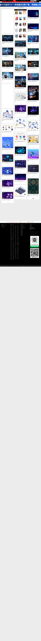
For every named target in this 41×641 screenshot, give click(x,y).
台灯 (17, 247)
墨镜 (15, 251)
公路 (15, 235)
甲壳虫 (16, 258)
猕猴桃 (18, 243)
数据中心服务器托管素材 (7, 548)
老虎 (17, 225)
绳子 (15, 254)
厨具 (15, 248)
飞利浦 (16, 243)
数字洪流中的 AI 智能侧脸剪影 (9, 70)
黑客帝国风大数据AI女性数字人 (9, 143)
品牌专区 (22, 235)
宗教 (17, 233)
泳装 (17, 248)
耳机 (17, 228)
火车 (17, 246)
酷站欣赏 (12, 0)
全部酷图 (22, 229)
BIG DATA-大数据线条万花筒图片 (10, 521)
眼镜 (15, 244)
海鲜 (15, 255)
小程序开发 (22, 0)
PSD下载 (19, 0)
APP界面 (22, 232)
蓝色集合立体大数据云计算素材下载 (8, 326)
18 (27, 0)
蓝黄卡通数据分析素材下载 (7, 366)
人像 (15, 232)
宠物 (17, 245)
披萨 (15, 234)
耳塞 (17, 244)
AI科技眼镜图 (5, 132)
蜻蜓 (17, 253)
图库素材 (14, 0)
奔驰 (17, 240)
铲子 (15, 247)
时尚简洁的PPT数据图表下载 (8, 463)
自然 (15, 231)
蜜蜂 (15, 242)
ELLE (15, 239)
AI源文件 (17, 0)
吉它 (17, 254)
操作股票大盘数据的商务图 (8, 273)
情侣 (17, 242)
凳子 (17, 236)
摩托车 (18, 232)
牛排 (17, 255)
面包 (17, 234)
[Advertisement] (8, 21)
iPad (15, 240)
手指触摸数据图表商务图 (7, 230)
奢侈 (15, 236)
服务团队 (31, 226)
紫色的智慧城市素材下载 (7, 500)
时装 (15, 225)
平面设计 (22, 230)
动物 (17, 226)
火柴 (15, 246)
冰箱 (17, 235)
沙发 (15, 229)
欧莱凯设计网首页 (23, 225)
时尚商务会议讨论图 (7, 190)
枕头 (17, 250)
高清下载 (22, 228)
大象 (17, 231)
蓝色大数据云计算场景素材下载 (9, 354)
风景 (15, 226)
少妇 (15, 233)
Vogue (18, 239)
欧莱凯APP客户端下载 (32, 228)
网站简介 (31, 225)
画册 (15, 237)
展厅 (15, 256)
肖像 (17, 237)
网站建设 (25, 0)
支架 (15, 250)
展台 (17, 256)
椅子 (15, 228)
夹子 (17, 258)
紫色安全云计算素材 (6, 533)
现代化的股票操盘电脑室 (7, 167)
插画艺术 (22, 233)
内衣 (17, 229)
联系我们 (31, 229)
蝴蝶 (17, 251)
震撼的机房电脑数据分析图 (8, 178)
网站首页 (10, 0)
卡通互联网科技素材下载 (7, 489)
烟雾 (15, 253)
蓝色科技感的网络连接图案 (7, 119)
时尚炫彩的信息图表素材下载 (9, 476)
